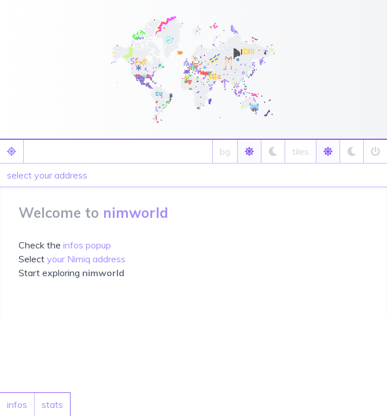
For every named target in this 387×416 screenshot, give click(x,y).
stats (52, 404)
